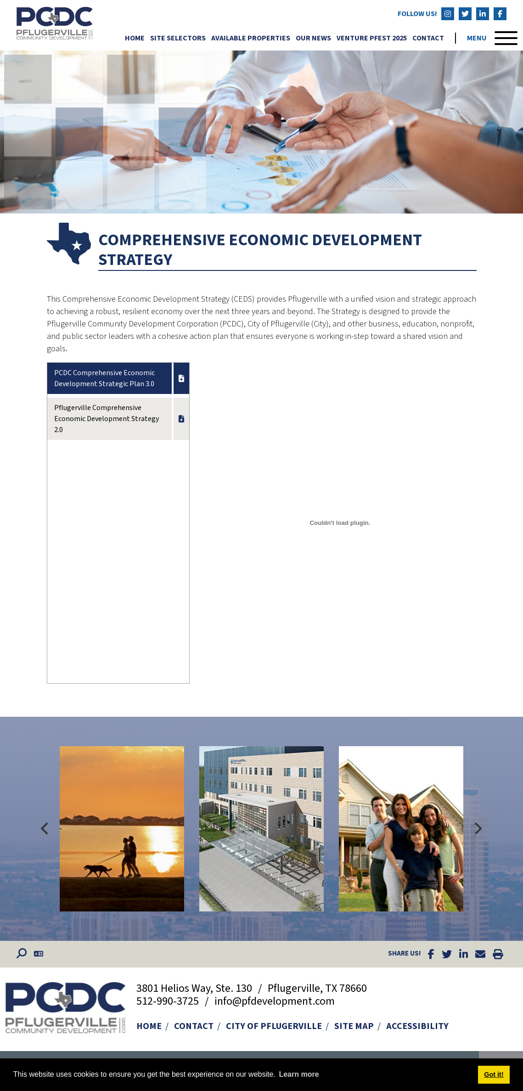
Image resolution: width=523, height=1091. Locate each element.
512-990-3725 (168, 1001)
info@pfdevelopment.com (274, 1001)
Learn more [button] (299, 1074)
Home (135, 38)
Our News (313, 38)
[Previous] (46, 829)
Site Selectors (178, 38)
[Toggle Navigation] (492, 38)
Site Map (354, 1026)
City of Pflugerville (274, 1026)
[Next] (477, 829)
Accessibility (417, 1026)
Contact (428, 38)
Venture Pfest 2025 (372, 38)
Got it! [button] (493, 1074)
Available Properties (250, 38)
